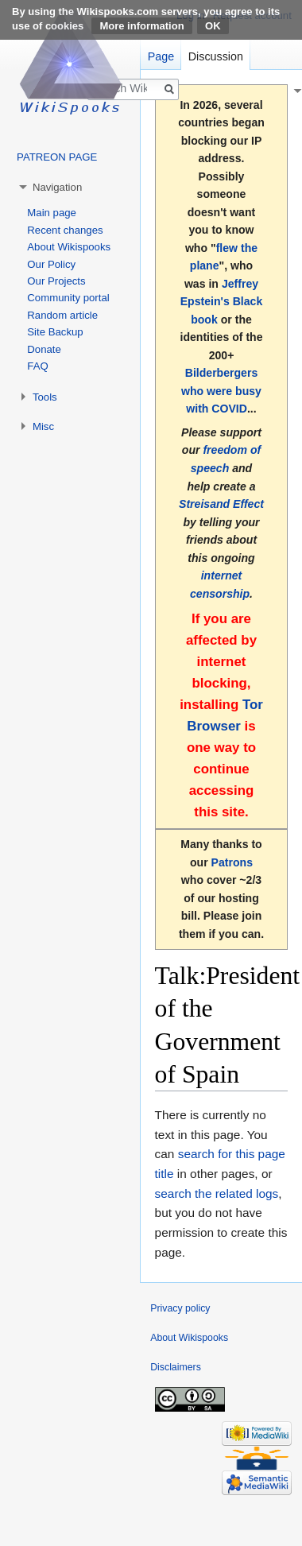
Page (161, 56)
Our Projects (56, 281)
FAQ (37, 366)
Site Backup (55, 332)
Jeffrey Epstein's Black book (221, 301)
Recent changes (65, 230)
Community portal (68, 298)
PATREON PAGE (57, 157)
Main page (51, 213)
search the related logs (217, 1193)
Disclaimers (175, 1367)
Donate (44, 349)
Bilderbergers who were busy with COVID (221, 390)
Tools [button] (45, 397)
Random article (62, 315)
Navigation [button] (57, 187)
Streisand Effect (221, 504)
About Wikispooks (68, 247)
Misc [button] (43, 426)
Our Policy (51, 264)
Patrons (232, 862)
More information (141, 26)
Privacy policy (180, 1308)
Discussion (215, 56)
